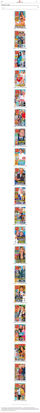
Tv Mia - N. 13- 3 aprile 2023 (20, 381)
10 (23, 404)
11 (25, 404)
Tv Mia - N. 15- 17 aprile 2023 (20, 341)
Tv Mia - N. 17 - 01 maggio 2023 (20, 302)
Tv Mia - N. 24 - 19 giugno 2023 (20, 165)
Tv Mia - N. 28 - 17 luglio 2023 (20, 87)
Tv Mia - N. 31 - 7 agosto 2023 (20, 28)
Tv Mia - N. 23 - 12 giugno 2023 (20, 185)
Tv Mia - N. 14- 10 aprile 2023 (20, 361)
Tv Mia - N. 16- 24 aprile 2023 (20, 322)
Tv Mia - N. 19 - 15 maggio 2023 (20, 263)
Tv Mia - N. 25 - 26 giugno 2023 (20, 146)
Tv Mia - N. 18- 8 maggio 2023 (20, 283)
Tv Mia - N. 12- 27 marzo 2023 (20, 400)
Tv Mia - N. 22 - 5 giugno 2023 (20, 204)
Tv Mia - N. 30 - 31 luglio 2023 (20, 48)
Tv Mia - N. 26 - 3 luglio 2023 (20, 126)
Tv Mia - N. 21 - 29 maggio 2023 (20, 224)
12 (27, 404)
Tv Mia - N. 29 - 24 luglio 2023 (20, 67)
